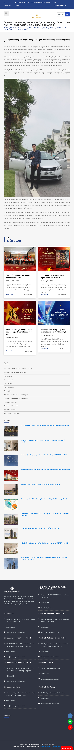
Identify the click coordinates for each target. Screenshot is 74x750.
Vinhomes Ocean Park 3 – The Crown (16, 398)
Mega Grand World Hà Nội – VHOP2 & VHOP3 (18, 369)
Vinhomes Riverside (10, 409)
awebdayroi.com (56, 746)
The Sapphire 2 (8, 380)
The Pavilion (7, 391)
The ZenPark (8, 383)
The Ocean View (9, 387)
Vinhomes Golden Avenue (12, 406)
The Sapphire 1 (8, 376)
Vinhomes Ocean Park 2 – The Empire (16, 395)
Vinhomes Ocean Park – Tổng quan (15, 372)
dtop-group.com (45, 746)
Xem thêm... (10, 294)
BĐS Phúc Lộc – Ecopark (12, 413)
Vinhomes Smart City (10, 402)
